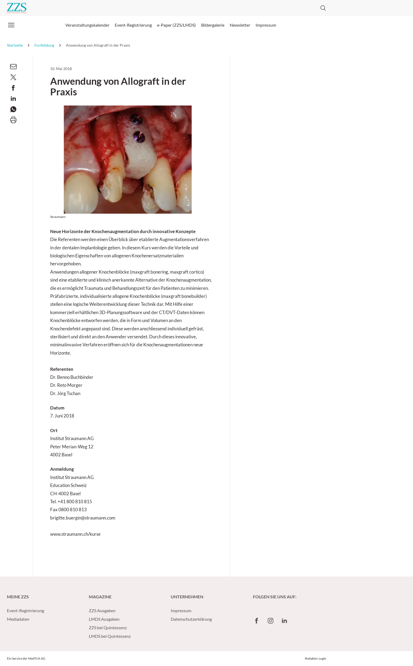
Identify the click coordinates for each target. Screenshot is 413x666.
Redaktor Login (315, 658)
